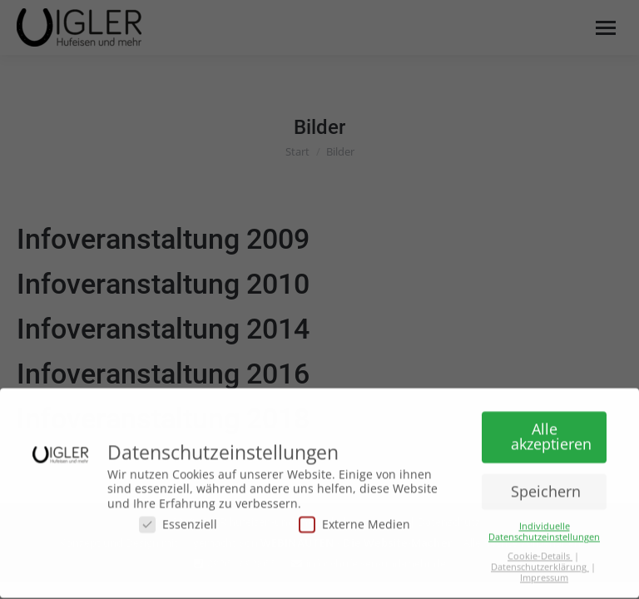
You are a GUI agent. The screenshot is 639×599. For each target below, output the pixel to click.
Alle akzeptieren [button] (551, 430)
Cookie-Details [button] (540, 550)
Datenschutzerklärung (540, 561)
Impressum (544, 571)
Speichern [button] (546, 485)
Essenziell (178, 519)
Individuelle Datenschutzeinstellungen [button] (544, 525)
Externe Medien (354, 519)
